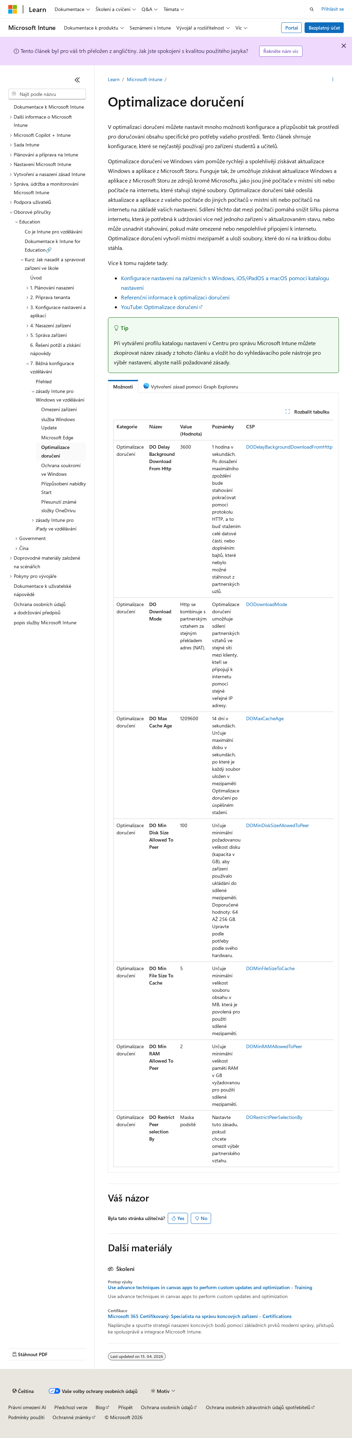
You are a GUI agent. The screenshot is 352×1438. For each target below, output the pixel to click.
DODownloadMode (266, 604)
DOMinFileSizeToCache (270, 968)
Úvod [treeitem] (36, 277)
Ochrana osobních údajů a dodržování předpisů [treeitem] (40, 608)
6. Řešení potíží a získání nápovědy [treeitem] (55, 349)
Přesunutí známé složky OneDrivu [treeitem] (58, 506)
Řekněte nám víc (281, 51)
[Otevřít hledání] (312, 9)
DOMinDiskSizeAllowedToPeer (277, 825)
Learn (114, 79)
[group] (223, 793)
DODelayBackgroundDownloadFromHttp (289, 446)
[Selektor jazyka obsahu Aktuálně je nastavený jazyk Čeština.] (23, 1391)
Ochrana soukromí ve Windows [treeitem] (60, 469)
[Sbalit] (77, 80)
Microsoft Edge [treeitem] (57, 437)
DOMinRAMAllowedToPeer (274, 1046)
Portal (291, 27)
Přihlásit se (332, 9)
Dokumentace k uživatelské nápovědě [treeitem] (42, 590)
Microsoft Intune (144, 79)
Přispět (125, 1407)
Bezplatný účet (324, 27)
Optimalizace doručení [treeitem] (55, 451)
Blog (100, 1407)
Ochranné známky (72, 1417)
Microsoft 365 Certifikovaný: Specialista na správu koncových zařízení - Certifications (200, 1316)
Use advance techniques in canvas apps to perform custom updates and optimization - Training (210, 1287)
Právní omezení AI (27, 1407)
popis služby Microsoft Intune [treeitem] (45, 622)
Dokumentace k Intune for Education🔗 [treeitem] (52, 245)
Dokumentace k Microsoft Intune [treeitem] (49, 106)
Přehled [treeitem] (44, 381)
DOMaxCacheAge (265, 718)
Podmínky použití (26, 1417)
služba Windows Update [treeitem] (58, 423)
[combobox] (47, 94)
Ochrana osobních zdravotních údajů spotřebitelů (258, 1407)
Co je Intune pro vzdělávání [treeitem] (53, 231)
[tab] (123, 386)
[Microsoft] (12, 9)
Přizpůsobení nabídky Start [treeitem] (63, 487)
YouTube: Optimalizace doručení (159, 306)
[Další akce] (333, 79)
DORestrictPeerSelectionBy (274, 1117)
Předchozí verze (70, 1407)
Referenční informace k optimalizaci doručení (175, 297)
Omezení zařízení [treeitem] (59, 409)
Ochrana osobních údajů (167, 1407)
